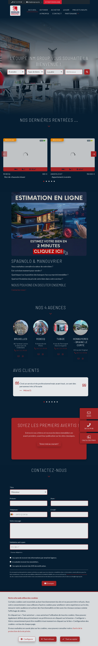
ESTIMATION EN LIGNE (52, 2)
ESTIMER (44, 10)
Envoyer (49, 583)
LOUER (66, 10)
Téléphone (14, 510)
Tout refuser (48, 639)
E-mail (54, 510)
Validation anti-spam (17, 542)
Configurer (28, 639)
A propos (44, 13)
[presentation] (4, 154)
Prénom (13, 498)
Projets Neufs (80, 10)
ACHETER (55, 10)
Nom (53, 498)
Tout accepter (71, 639)
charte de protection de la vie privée (76, 574)
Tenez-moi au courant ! (49, 444)
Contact (57, 13)
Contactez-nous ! (18, 290)
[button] (54, 72)
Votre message (15, 521)
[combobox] (12, 514)
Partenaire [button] (71, 13)
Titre (12, 487)
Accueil (32, 10)
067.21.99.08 (20, 350)
